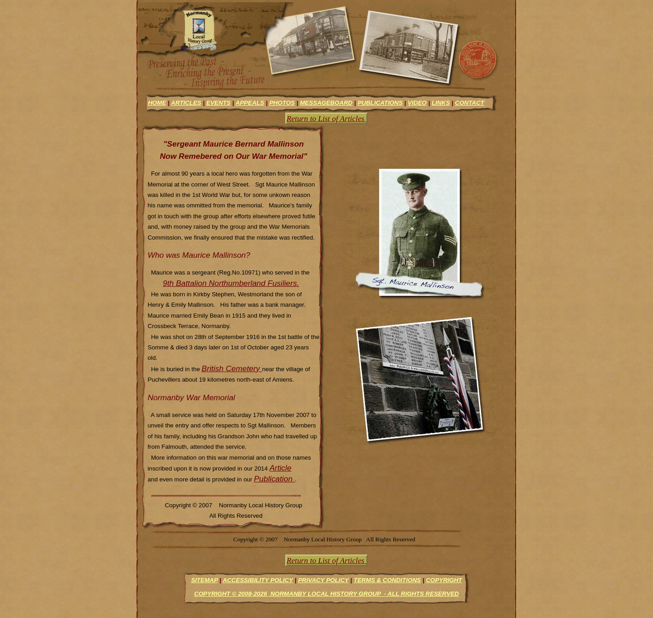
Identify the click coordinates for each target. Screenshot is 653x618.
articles (186, 102)
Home (157, 102)
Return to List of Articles (326, 118)
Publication (274, 478)
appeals (249, 102)
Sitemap (204, 580)
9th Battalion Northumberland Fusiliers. (231, 283)
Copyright (444, 580)
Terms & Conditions (387, 580)
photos (282, 102)
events (218, 102)
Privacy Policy (323, 580)
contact (469, 102)
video (417, 102)
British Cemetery (232, 368)
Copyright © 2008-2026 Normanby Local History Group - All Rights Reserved (326, 593)
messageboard (326, 102)
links (441, 102)
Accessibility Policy (258, 580)
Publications (379, 102)
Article (280, 467)
